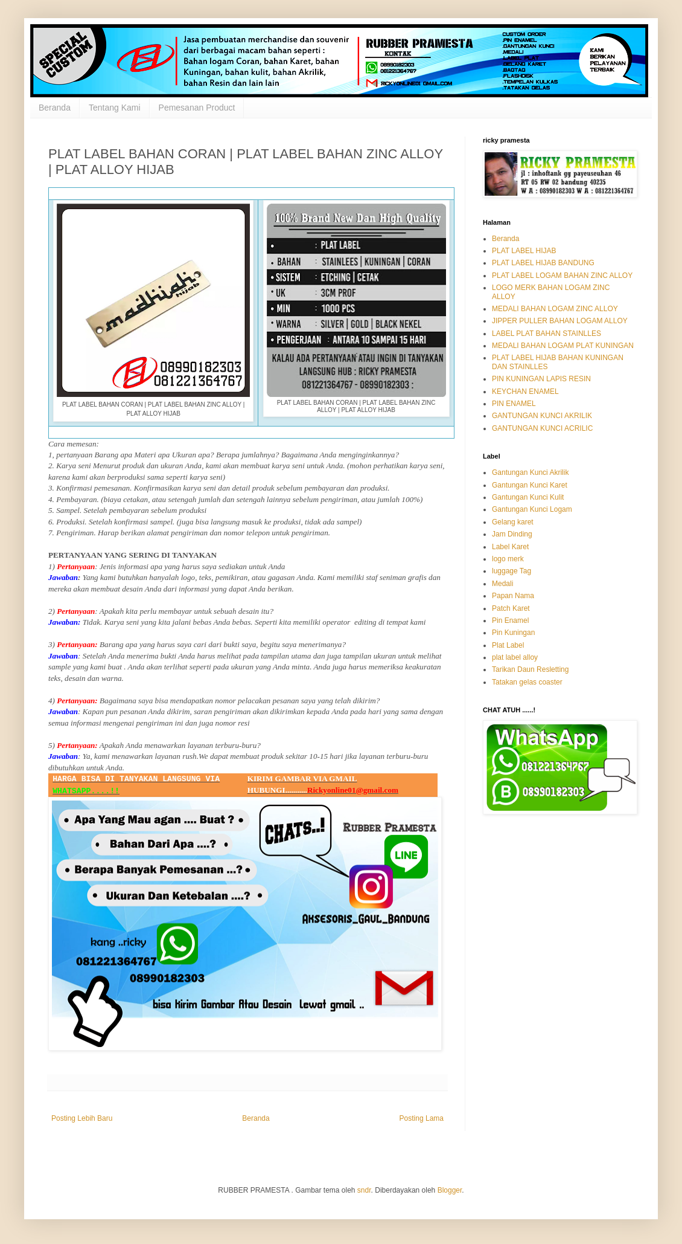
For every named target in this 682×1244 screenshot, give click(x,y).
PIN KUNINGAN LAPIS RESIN (541, 379)
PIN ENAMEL (514, 403)
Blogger (450, 1190)
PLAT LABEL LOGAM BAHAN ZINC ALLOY (562, 275)
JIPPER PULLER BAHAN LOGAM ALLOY (560, 321)
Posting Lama (422, 1118)
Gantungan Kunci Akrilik (530, 472)
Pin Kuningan (513, 632)
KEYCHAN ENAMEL (525, 391)
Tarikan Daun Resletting (530, 669)
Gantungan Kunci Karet (529, 485)
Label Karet (510, 547)
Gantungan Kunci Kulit (528, 497)
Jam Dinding (512, 534)
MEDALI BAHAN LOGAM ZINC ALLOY (555, 309)
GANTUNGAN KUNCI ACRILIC (542, 428)
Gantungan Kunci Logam (532, 509)
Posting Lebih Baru (81, 1118)
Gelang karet (513, 522)
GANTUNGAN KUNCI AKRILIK (542, 415)
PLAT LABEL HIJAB (524, 251)
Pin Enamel (510, 620)
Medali (502, 583)
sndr (364, 1190)
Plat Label (508, 645)
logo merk (508, 559)
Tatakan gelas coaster (527, 682)
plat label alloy (515, 657)
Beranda (55, 107)
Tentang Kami (115, 107)
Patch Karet (511, 608)
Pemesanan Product (197, 107)
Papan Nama (513, 595)
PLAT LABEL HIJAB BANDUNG (543, 263)
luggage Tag (511, 571)
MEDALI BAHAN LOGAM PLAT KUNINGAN (563, 345)
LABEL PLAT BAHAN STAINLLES (546, 333)
